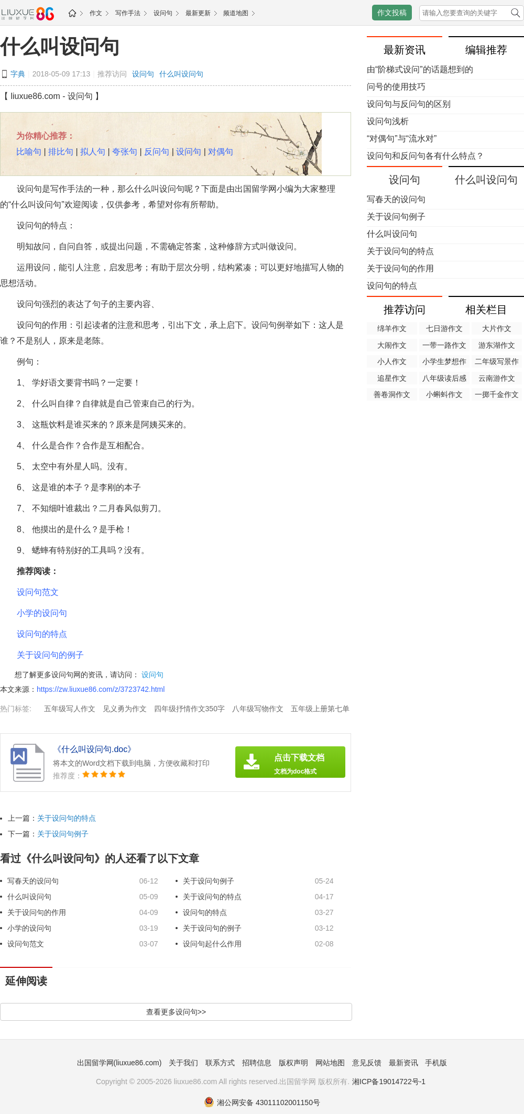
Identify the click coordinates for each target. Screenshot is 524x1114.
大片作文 (496, 328)
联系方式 (220, 1062)
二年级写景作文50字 (497, 362)
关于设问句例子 (63, 834)
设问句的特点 (42, 634)
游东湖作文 (496, 345)
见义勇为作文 (125, 708)
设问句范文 (38, 592)
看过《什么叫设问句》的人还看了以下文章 (99, 858)
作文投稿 (392, 12)
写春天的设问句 (33, 881)
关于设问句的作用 (36, 912)
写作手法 (127, 13)
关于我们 (183, 1062)
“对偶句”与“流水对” (401, 138)
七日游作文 (444, 328)
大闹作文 (392, 345)
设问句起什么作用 (212, 944)
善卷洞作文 (392, 394)
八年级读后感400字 (444, 379)
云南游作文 (496, 378)
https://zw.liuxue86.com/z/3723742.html (101, 689)
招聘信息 (256, 1062)
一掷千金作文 (497, 394)
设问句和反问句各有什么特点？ (425, 155)
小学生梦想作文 (444, 362)
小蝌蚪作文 (444, 394)
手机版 (436, 1062)
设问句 (163, 13)
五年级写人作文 (69, 708)
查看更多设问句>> (176, 1012)
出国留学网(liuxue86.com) (119, 1062)
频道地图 (235, 13)
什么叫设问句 (59, 47)
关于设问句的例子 (50, 654)
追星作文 (392, 378)
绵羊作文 (392, 328)
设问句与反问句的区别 (409, 104)
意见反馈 (366, 1062)
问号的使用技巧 (396, 86)
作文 (96, 13)
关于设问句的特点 (66, 818)
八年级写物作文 (257, 708)
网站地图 (330, 1062)
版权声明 (293, 1062)
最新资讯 (403, 1062)
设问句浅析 (388, 121)
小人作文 (392, 361)
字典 (17, 74)
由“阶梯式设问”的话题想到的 (420, 69)
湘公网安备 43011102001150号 (262, 1102)
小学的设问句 (42, 613)
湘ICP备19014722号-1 (388, 1081)
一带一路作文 (444, 345)
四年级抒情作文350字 (189, 708)
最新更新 (198, 13)
